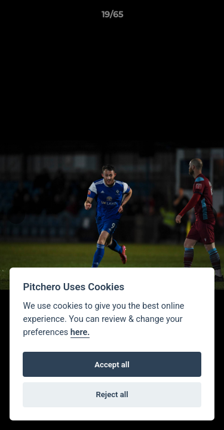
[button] (209, 17)
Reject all (112, 394)
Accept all (111, 364)
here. (80, 332)
